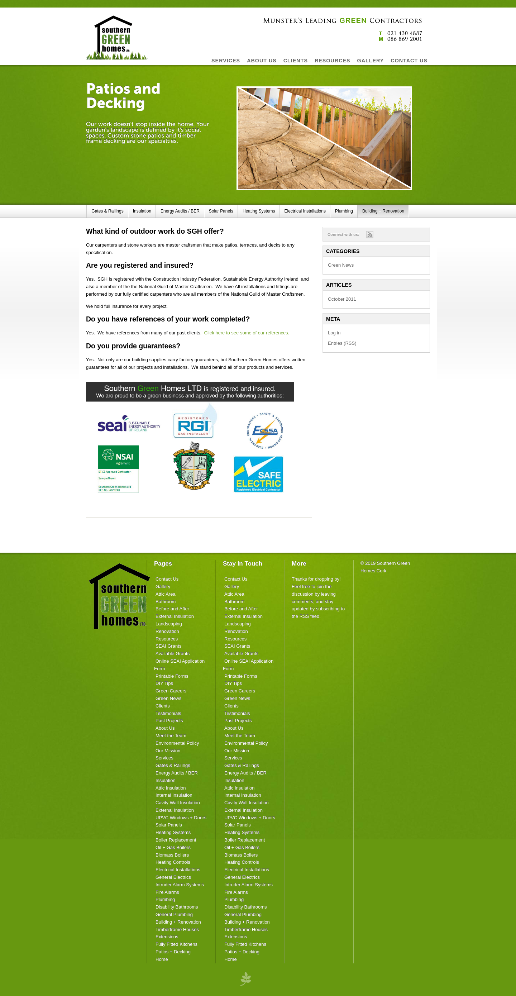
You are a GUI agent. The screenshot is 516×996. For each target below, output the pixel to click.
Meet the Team (171, 735)
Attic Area (166, 594)
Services (164, 758)
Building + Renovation (383, 211)
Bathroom (166, 601)
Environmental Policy (177, 743)
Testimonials (168, 713)
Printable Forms (172, 676)
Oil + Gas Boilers (173, 847)
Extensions (167, 936)
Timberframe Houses (177, 929)
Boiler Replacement (176, 840)
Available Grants (173, 653)
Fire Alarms (167, 892)
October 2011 (342, 299)
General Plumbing (174, 914)
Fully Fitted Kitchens (176, 944)
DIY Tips (164, 683)
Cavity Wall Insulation (178, 802)
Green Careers (171, 691)
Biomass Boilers (172, 855)
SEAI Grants (168, 646)
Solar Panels (221, 211)
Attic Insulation (171, 788)
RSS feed (310, 616)
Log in (334, 332)
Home (162, 959)
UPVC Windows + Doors (181, 817)
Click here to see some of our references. (247, 332)
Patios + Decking (173, 951)
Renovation (167, 631)
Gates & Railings (107, 211)
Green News (341, 265)
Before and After (172, 608)
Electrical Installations (305, 211)
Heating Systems (259, 211)
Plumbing (344, 211)
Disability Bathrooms (177, 907)
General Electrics (173, 877)
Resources (167, 639)
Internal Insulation (174, 795)
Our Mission (168, 750)
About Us (165, 728)
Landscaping (169, 623)
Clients (163, 706)
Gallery (163, 586)
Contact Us (167, 579)
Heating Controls (173, 862)
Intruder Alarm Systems (180, 884)
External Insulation (175, 616)
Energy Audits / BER (180, 211)
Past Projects (169, 720)
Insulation (142, 211)
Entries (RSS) (342, 343)
